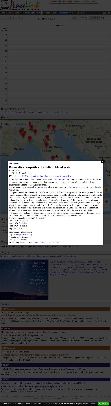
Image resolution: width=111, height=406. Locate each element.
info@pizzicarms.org (18, 240)
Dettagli (93, 404)
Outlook (43, 242)
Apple (50, 242)
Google (35, 242)
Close (103, 161)
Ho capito (103, 404)
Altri (57, 242)
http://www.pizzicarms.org (20, 234)
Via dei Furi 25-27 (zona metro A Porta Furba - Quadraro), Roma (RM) (41, 176)
